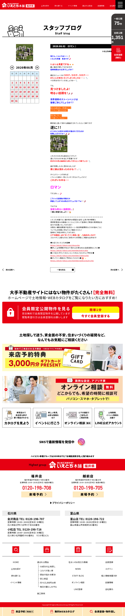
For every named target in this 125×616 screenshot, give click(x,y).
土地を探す (44, 6)
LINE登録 (78, 589)
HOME (16, 562)
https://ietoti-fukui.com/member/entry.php (69, 250)
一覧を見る (61, 270)
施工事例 (41, 593)
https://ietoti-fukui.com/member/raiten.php (69, 255)
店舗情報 (99, 6)
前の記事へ (10, 270)
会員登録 (109, 562)
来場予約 (38, 494)
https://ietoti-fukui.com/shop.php (65, 245)
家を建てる (58, 6)
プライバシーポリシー (63, 502)
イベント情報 (71, 6)
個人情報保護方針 (109, 575)
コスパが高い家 (46, 570)
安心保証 (44, 578)
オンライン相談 (78, 582)
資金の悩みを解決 (48, 574)
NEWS (78, 568)
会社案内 (111, 6)
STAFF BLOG (78, 575)
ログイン (109, 568)
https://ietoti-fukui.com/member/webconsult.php (72, 260)
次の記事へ (114, 270)
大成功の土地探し (47, 566)
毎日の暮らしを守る (48, 586)
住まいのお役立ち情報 (78, 562)
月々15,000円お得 (48, 582)
